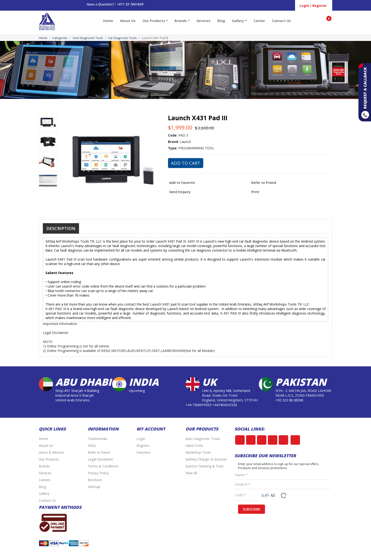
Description (60, 228)
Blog (221, 20)
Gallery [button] (238, 20)
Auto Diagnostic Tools (88, 38)
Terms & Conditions (103, 466)
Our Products (49, 459)
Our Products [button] (153, 20)
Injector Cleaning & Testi (204, 466)
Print (255, 192)
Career (259, 20)
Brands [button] (181, 20)
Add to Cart (185, 163)
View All (191, 473)
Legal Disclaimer (100, 459)
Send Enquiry (180, 192)
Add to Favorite (182, 182)
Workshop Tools (198, 452)
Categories (60, 38)
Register (143, 445)
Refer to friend (99, 452)
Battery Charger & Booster (206, 459)
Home (108, 20)
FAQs (92, 445)
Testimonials (97, 438)
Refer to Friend (263, 182)
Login (141, 438)
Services (203, 20)
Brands (44, 466)
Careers (45, 480)
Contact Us (281, 20)
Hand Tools (194, 445)
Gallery (44, 493)
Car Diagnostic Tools (122, 38)
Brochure (95, 480)
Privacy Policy (98, 473)
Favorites (144, 452)
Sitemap (94, 486)
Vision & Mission (51, 452)
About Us (128, 20)
